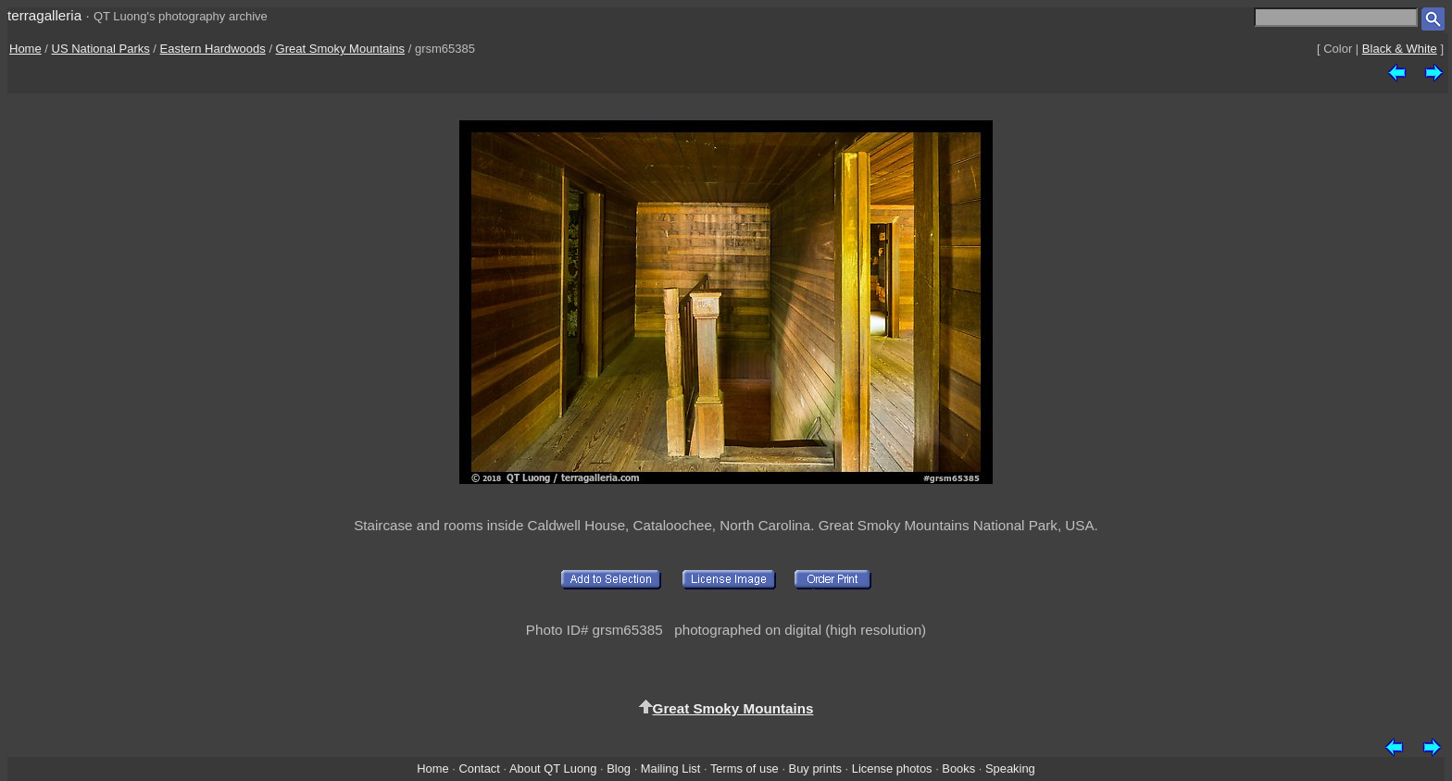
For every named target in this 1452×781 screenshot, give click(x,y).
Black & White (1399, 49)
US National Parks (101, 49)
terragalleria (44, 15)
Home (25, 49)
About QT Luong (552, 768)
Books (958, 768)
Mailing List (671, 768)
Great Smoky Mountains (340, 49)
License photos (892, 768)
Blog (619, 768)
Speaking (1010, 768)
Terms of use (744, 768)
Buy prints (815, 768)
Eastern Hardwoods (213, 49)
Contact (478, 768)
